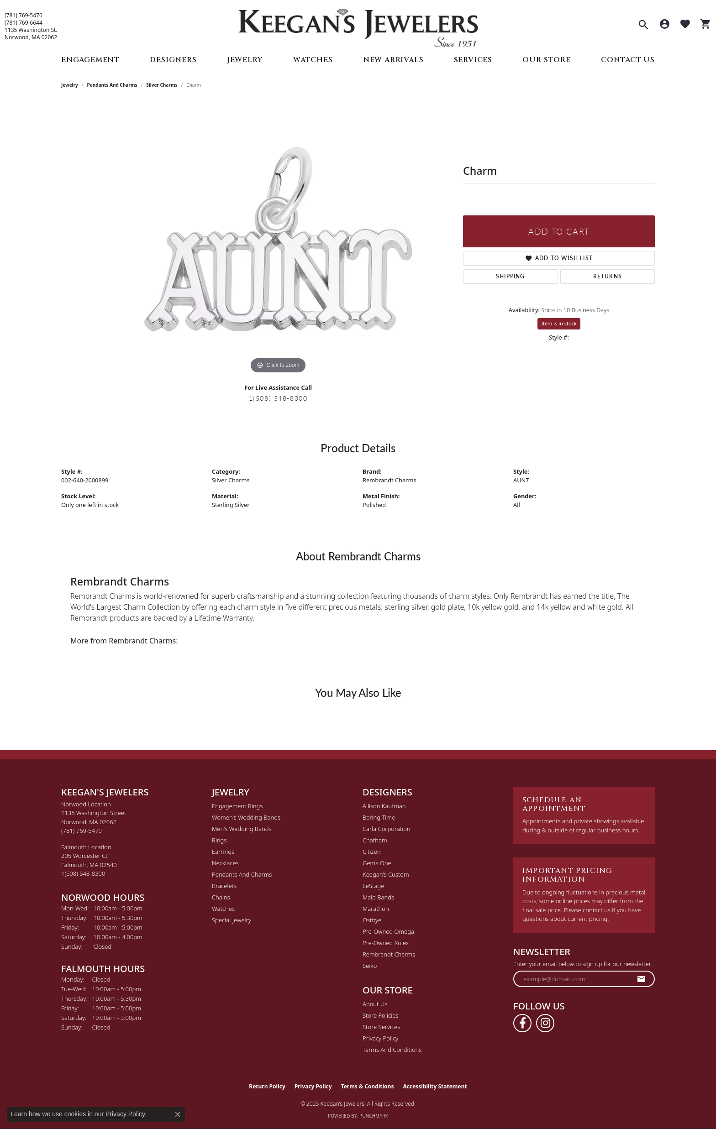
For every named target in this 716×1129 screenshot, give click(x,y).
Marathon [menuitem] (376, 908)
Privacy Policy (380, 1038)
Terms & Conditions (367, 1086)
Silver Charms (161, 85)
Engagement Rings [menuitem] (237, 806)
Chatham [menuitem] (375, 840)
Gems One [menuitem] (377, 863)
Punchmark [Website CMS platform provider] (373, 1116)
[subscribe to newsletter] (641, 979)
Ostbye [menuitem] (372, 920)
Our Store (546, 60)
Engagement (90, 60)
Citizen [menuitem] (371, 851)
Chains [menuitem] (221, 897)
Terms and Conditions (392, 1049)
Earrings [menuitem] (223, 851)
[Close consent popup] (177, 1114)
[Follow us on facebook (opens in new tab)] (522, 1023)
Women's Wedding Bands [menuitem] (246, 817)
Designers (173, 60)
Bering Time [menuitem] (379, 817)
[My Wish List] (685, 25)
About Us (375, 1004)
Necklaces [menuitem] (225, 863)
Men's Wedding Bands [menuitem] (242, 829)
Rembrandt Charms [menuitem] (389, 954)
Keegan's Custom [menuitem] (386, 874)
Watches (313, 60)
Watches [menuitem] (223, 908)
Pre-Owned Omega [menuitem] (388, 931)
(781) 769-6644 (23, 22)
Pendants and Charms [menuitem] (242, 874)
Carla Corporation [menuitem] (387, 829)
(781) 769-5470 (23, 15)
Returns (607, 276)
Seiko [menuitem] (370, 966)
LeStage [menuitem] (373, 886)
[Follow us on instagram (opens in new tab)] (545, 1023)
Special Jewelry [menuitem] (231, 920)
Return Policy (267, 1086)
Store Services (381, 1027)
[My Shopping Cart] (705, 25)
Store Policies (380, 1015)
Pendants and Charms (112, 85)
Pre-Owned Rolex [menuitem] (386, 943)
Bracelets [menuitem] (224, 886)
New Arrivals (393, 60)
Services (473, 60)
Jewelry (245, 60)
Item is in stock (559, 323)
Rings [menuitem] (219, 840)
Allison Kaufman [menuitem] (384, 806)
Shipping (510, 276)
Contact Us (628, 60)
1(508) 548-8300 (278, 397)
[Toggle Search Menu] (643, 25)
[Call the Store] (81, 830)
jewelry (69, 85)
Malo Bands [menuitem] (378, 897)
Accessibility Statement (435, 1086)
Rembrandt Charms (389, 480)
